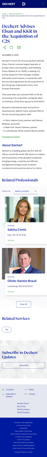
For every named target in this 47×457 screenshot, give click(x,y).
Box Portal (21, 406)
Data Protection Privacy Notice (23, 431)
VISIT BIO (11, 240)
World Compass (23, 409)
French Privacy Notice (23, 439)
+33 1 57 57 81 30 (19, 235)
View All (23, 304)
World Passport (23, 412)
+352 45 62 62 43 (25, 286)
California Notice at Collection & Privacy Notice (24, 434)
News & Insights (15, 14)
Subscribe (23, 365)
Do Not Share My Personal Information (24, 448)
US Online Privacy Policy (23, 425)
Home (4, 14)
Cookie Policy (23, 428)
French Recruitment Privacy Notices (24, 442)
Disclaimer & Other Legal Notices (23, 422)
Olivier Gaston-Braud (22, 281)
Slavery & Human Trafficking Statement (23, 445)
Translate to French (11, 137)
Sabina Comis (17, 229)
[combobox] (25, 191)
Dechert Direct (23, 403)
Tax (6, 329)
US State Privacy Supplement (23, 437)
